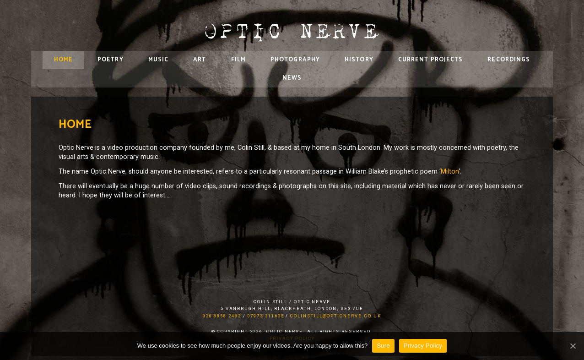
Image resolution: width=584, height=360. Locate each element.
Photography (295, 60)
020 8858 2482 (222, 315)
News (292, 78)
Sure (383, 345)
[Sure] (572, 345)
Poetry (110, 60)
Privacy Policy (423, 345)
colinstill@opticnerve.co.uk (335, 315)
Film (238, 60)
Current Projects (430, 60)
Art (199, 60)
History (359, 60)
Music (158, 60)
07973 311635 (266, 315)
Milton (450, 171)
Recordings (508, 60)
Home (63, 60)
